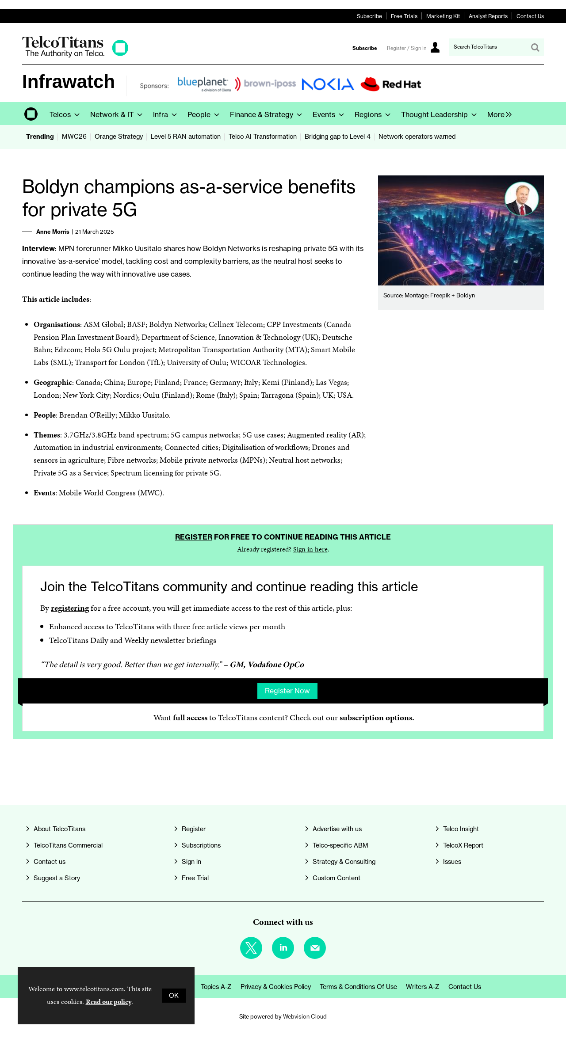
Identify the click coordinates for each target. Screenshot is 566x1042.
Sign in (191, 862)
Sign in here (310, 549)
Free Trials (404, 16)
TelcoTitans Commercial (68, 845)
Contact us (49, 862)
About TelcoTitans (59, 829)
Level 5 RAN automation (186, 137)
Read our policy (108, 1001)
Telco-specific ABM (340, 845)
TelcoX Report (463, 845)
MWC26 (74, 137)
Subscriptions (201, 845)
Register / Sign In (406, 48)
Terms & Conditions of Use (358, 987)
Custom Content (336, 878)
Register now (287, 690)
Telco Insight (461, 829)
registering (70, 608)
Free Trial (195, 878)
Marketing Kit (443, 16)
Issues (452, 862)
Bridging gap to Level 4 (338, 137)
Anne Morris (52, 231)
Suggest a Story (57, 878)
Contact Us (530, 16)
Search (535, 47)
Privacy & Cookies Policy (276, 987)
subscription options (376, 717)
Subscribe (369, 16)
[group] (497, 113)
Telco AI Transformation (263, 137)
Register (193, 536)
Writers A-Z (423, 987)
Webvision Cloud (305, 1016)
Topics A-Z (216, 987)
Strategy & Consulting (344, 862)
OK (174, 996)
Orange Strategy (119, 137)
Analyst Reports (488, 16)
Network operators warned (417, 137)
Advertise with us (337, 829)
